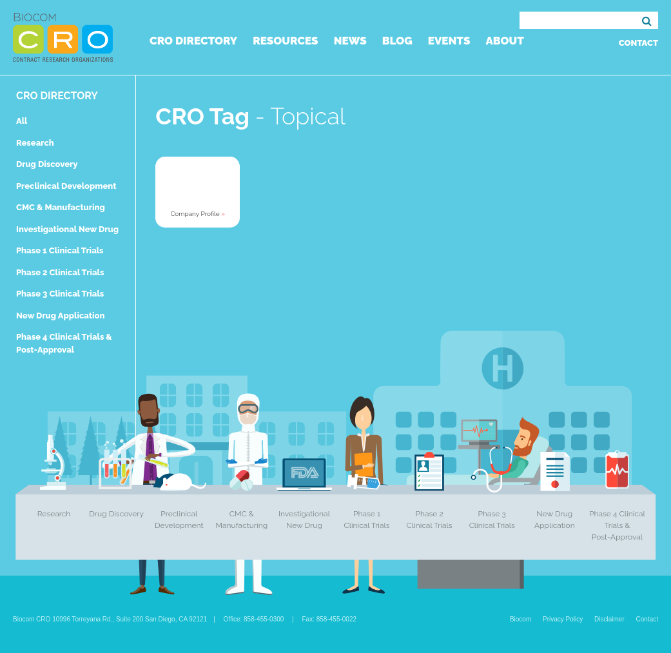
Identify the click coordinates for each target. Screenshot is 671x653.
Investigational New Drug (67, 229)
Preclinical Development (66, 186)
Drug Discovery (46, 164)
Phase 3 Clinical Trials (60, 293)
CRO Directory (193, 40)
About (504, 40)
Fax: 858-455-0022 (329, 619)
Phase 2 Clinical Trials (60, 272)
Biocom (520, 619)
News (350, 40)
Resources (285, 40)
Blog (397, 40)
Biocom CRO (63, 37)
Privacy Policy (563, 619)
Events (449, 40)
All (21, 121)
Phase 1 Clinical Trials (60, 250)
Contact (638, 43)
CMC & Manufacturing (60, 207)
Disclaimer (609, 619)
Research (35, 143)
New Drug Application (60, 315)
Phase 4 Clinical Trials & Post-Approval (617, 525)
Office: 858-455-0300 (254, 619)
